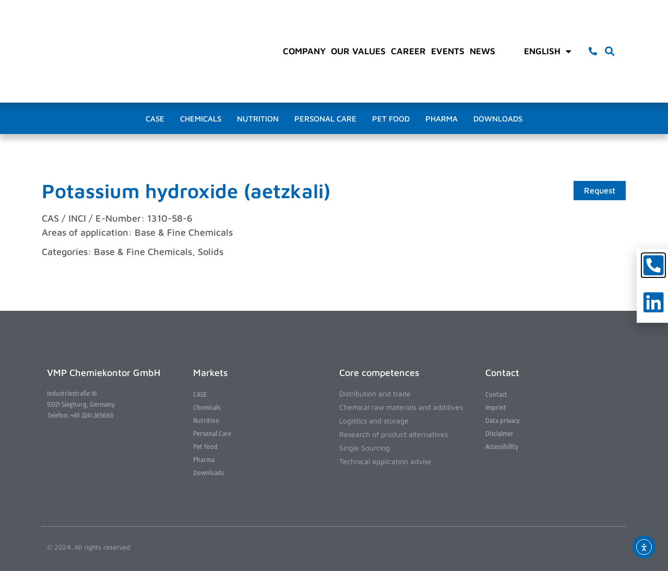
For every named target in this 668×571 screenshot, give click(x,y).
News (482, 51)
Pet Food (391, 118)
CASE (155, 118)
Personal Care (325, 118)
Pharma (441, 118)
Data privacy (502, 420)
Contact (496, 394)
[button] (609, 51)
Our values (358, 51)
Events (447, 51)
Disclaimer (499, 434)
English (547, 51)
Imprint (495, 407)
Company (304, 51)
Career (408, 51)
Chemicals (200, 118)
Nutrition (258, 118)
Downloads (497, 118)
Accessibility (501, 447)
